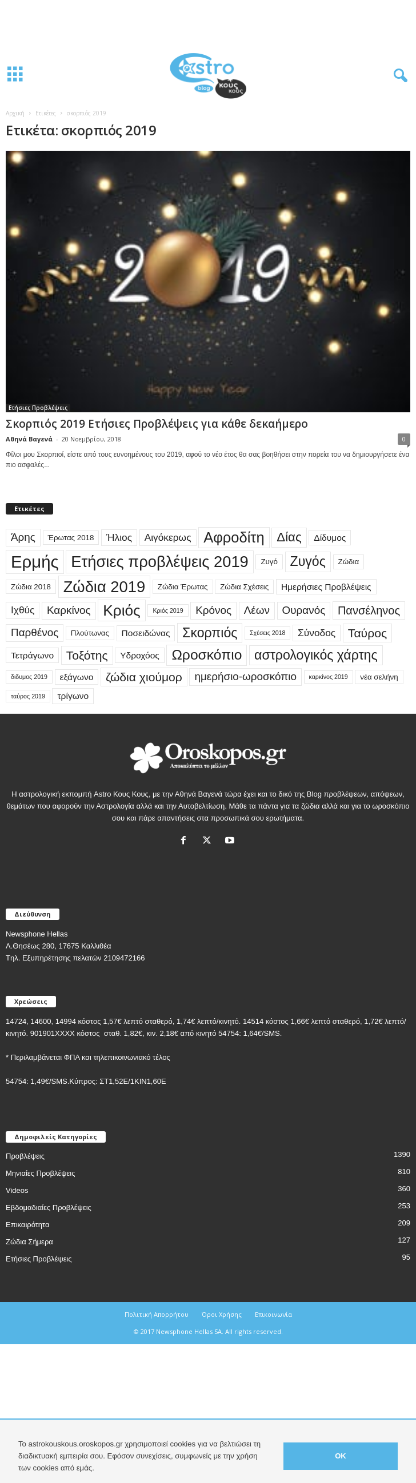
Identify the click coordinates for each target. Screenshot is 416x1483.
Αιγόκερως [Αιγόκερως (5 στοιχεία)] (168, 537)
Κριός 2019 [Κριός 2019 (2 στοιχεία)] (168, 610)
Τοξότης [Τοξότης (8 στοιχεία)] (87, 655)
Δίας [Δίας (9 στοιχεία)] (289, 537)
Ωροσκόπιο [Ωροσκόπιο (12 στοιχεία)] (206, 654)
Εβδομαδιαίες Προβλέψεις (48, 1207)
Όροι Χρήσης (222, 1314)
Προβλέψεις (25, 1156)
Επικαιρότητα (28, 1224)
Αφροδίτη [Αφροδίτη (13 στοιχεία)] (234, 537)
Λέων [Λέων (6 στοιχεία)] (257, 610)
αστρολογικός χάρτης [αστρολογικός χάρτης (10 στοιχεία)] (316, 655)
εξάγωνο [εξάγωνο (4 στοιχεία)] (77, 677)
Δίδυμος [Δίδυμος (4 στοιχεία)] (330, 537)
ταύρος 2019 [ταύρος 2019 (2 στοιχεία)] (28, 696)
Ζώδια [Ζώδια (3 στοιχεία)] (348, 561)
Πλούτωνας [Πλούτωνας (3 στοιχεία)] (90, 633)
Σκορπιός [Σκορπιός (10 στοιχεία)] (209, 632)
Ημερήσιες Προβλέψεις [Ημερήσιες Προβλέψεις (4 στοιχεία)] (326, 587)
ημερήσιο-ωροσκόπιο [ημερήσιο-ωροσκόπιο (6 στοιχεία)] (245, 676)
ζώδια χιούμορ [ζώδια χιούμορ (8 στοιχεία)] (144, 677)
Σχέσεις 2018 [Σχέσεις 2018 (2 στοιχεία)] (267, 632)
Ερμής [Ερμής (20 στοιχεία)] (35, 561)
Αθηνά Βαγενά (29, 439)
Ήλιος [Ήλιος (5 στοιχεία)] (119, 537)
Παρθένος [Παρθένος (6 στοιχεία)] (34, 632)
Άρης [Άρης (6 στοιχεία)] (23, 537)
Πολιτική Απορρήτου (157, 1314)
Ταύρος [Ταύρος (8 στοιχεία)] (367, 633)
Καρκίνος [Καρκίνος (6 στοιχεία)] (69, 610)
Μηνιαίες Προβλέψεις (40, 1173)
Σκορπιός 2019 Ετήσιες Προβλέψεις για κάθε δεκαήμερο (157, 423)
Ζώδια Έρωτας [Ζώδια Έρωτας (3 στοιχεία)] (183, 586)
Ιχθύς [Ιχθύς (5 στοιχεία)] (22, 610)
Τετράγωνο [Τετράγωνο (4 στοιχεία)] (32, 655)
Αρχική (15, 113)
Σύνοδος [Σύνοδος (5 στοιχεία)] (316, 632)
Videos (17, 1190)
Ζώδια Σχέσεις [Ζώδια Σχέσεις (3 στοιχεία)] (244, 586)
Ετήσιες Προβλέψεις (38, 408)
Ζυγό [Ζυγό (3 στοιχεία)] (269, 561)
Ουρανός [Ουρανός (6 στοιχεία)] (304, 610)
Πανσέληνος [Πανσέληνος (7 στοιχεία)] (369, 610)
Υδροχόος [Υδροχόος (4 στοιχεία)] (139, 655)
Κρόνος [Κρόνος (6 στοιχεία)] (213, 610)
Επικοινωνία (273, 1314)
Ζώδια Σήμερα (29, 1241)
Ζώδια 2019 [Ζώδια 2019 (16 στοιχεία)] (104, 587)
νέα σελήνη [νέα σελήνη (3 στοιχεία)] (379, 677)
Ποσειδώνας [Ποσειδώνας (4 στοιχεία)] (146, 633)
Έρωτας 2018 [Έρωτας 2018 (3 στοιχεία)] (71, 537)
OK (340, 1456)
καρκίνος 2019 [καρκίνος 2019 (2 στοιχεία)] (328, 676)
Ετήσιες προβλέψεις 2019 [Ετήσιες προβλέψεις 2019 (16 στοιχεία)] (160, 561)
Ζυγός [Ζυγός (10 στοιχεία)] (308, 561)
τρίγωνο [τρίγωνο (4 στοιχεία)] (73, 696)
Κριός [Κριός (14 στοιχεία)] (121, 610)
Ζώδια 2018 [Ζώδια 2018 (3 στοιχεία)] (31, 586)
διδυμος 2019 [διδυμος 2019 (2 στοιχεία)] (29, 676)
